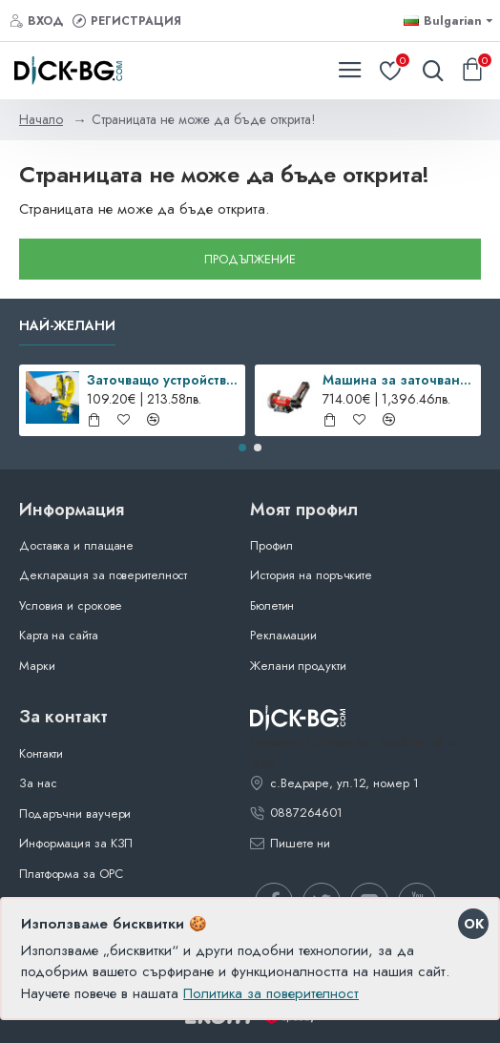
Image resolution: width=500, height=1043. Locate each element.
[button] (242, 447)
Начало (41, 119)
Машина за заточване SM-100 (398, 379)
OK (474, 923)
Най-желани (67, 326)
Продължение (250, 259)
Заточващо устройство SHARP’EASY (163, 379)
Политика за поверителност (271, 993)
